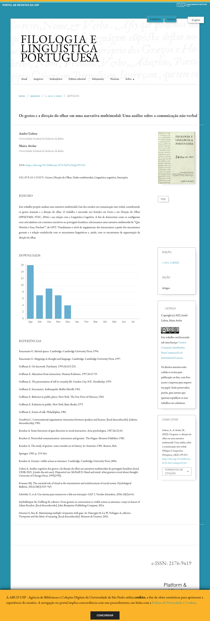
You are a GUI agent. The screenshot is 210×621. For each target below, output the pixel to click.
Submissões (98, 79)
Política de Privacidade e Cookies (174, 602)
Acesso (171, 19)
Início (22, 96)
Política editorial (77, 79)
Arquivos (38, 79)
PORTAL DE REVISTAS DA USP (20, 5)
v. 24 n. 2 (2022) (53, 96)
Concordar (105, 615)
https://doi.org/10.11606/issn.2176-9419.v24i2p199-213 (55, 165)
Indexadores (56, 79)
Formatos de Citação (174, 471)
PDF (163, 199)
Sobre (129, 79)
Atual (24, 79)
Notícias (114, 79)
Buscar (190, 77)
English (196, 20)
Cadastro (155, 19)
